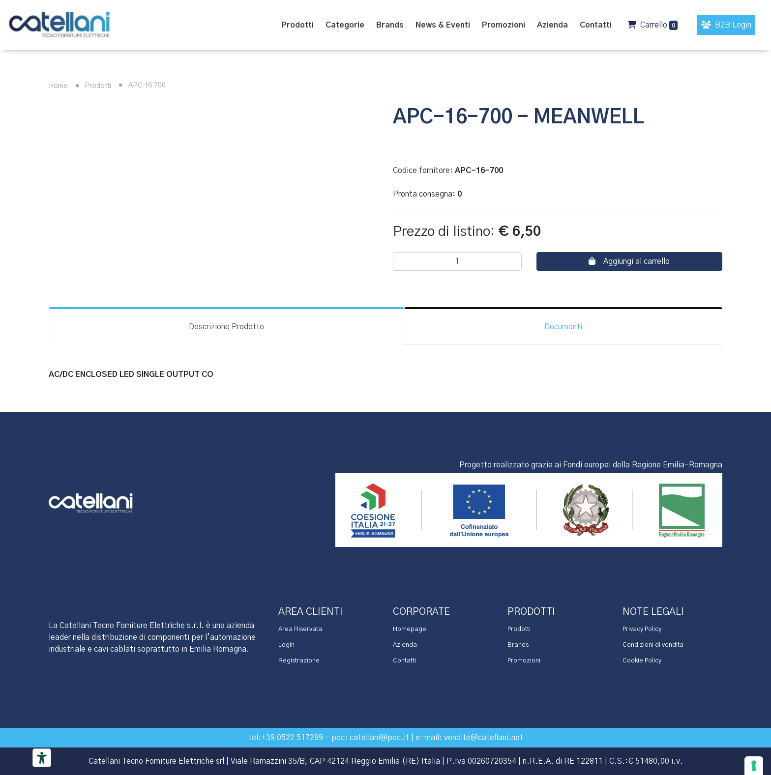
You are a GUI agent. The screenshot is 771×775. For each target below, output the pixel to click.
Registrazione (299, 661)
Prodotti (91, 86)
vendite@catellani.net (483, 738)
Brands (518, 645)
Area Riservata (300, 629)
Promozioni (523, 661)
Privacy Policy (642, 629)
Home (58, 86)
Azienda (405, 645)
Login (286, 645)
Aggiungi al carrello (629, 261)
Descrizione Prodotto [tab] (226, 327)
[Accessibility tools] (41, 757)
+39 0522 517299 (292, 738)
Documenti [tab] (563, 327)
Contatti (404, 661)
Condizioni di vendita (653, 645)
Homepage (409, 629)
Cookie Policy (642, 661)
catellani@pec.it (379, 738)
